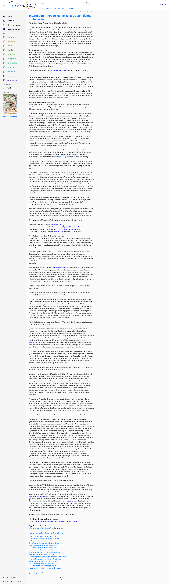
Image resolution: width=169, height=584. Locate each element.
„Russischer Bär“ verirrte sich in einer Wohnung (44, 552)
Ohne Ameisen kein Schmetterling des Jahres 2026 (46, 543)
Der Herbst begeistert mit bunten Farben (42, 548)
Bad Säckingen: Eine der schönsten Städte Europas (46, 541)
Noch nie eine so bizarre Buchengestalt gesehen (45, 568)
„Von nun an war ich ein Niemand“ (40, 528)
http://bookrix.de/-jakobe (61, 157)
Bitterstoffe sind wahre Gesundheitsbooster (43, 536)
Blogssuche (46, 8)
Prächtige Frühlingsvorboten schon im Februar (44, 538)
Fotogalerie (72, 8)
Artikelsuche (59, 8)
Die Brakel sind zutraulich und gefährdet (42, 566)
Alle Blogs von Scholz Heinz (39, 573)
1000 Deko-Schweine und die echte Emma (43, 545)
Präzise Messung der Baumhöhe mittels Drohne (45, 559)
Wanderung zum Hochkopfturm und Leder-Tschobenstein (48, 557)
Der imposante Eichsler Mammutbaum (42, 563)
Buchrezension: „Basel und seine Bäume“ (42, 550)
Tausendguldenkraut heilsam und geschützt (43, 561)
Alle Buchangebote (10, 116)
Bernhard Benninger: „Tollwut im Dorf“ (41, 554)
